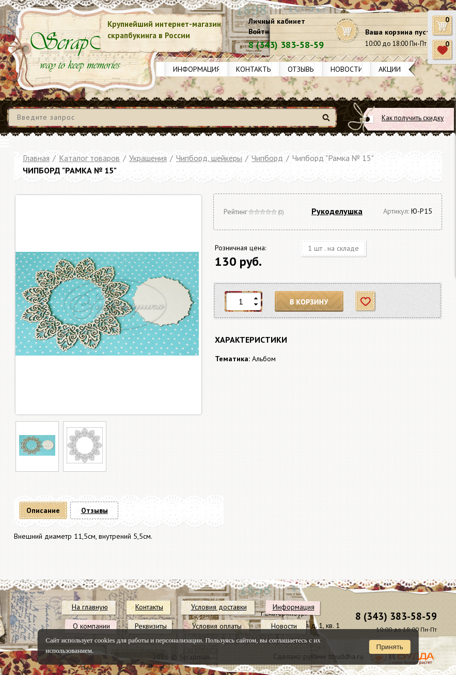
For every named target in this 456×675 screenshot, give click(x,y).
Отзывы (301, 69)
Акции (390, 69)
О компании (91, 626)
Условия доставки (219, 607)
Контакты (254, 69)
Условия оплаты (217, 626)
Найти (327, 121)
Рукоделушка (337, 211)
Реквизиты (151, 626)
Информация (197, 69)
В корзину (309, 301)
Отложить (365, 301)
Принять (389, 647)
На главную (90, 607)
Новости (347, 69)
